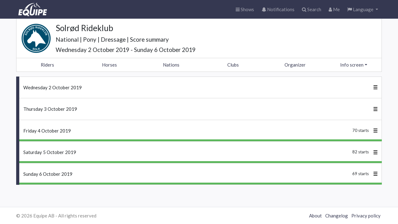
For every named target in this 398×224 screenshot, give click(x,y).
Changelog (336, 215)
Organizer (295, 65)
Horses (109, 65)
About (315, 215)
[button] (363, 9)
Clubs (233, 65)
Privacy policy (366, 215)
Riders (47, 65)
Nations (171, 65)
